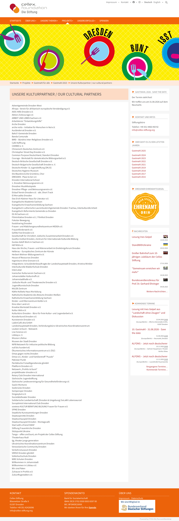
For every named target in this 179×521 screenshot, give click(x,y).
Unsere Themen (49, 20)
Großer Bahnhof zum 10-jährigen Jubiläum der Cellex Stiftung (150, 256)
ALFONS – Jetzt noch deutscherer (149, 343)
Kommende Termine (145, 303)
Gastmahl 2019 (139, 167)
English (157, 2)
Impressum (124, 498)
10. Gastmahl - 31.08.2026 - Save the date (149, 331)
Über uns (30, 20)
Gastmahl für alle (42, 83)
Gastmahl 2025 (139, 150)
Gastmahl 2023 (60, 83)
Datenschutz (137, 498)
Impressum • (112, 2)
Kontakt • (126, 2)
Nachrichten (141, 231)
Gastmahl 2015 (139, 177)
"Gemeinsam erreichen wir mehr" (150, 270)
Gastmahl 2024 (139, 155)
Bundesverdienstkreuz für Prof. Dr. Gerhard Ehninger (150, 281)
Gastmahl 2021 (139, 164)
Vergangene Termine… (157, 366)
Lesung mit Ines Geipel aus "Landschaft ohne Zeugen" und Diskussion (148, 313)
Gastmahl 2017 (139, 173)
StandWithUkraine (150, 245)
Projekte (67, 20)
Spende (92, 507)
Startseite (15, 20)
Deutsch (148, 2)
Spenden (104, 20)
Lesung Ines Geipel (150, 236)
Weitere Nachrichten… (157, 291)
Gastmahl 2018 (139, 170)
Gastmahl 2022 (139, 161)
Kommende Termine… (157, 369)
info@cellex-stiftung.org (143, 130)
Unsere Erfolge (86, 20)
